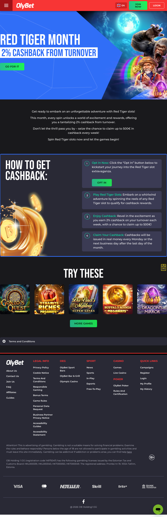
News (90, 368)
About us (11, 371)
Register (145, 374)
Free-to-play (94, 390)
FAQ (8, 388)
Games (117, 368)
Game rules (40, 401)
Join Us (10, 382)
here (129, 453)
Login (143, 379)
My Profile (145, 384)
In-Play (90, 379)
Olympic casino (69, 382)
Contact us (12, 377)
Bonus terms (40, 396)
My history (146, 390)
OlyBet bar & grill (70, 377)
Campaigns (146, 368)
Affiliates (11, 393)
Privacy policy (41, 368)
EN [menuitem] (123, 5)
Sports (90, 374)
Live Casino (119, 374)
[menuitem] (121, 5)
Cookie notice (41, 374)
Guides (10, 398)
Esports (91, 384)
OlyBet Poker (121, 386)
